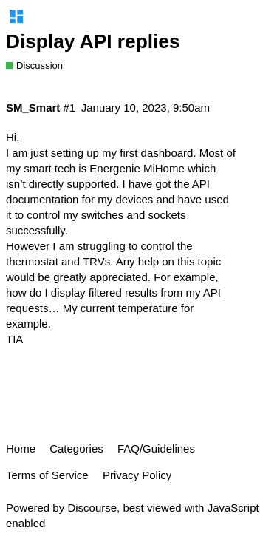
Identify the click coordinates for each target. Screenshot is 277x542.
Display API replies (93, 41)
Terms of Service (47, 475)
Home (20, 448)
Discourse (92, 507)
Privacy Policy (137, 475)
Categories (76, 448)
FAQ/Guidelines (156, 448)
